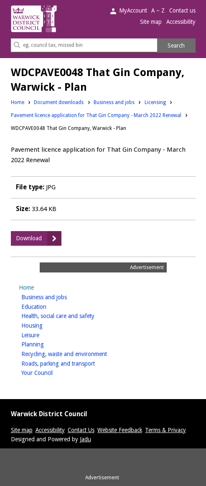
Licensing (155, 102)
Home (17, 102)
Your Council (50, 372)
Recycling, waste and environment (77, 353)
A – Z (158, 10)
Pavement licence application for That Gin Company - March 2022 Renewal (96, 115)
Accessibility (181, 21)
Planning (45, 344)
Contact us (182, 10)
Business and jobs (114, 102)
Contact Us (81, 430)
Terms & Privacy (165, 430)
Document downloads (59, 102)
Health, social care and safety (71, 315)
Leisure (43, 334)
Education (47, 306)
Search (176, 45)
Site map (151, 21)
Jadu (85, 439)
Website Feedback (119, 430)
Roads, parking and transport (71, 363)
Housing (45, 325)
